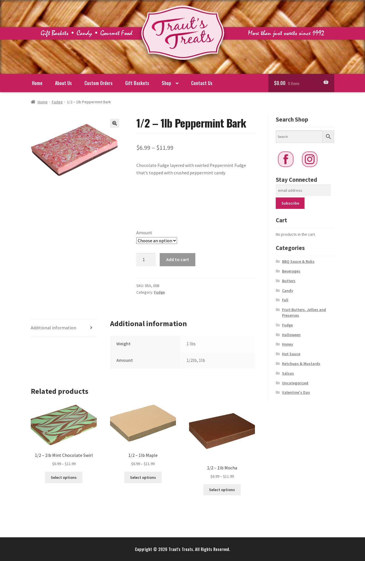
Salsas (288, 373)
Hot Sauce (291, 353)
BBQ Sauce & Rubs (298, 261)
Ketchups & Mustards (301, 363)
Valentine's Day (296, 392)
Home (37, 83)
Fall (285, 299)
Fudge (57, 101)
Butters (288, 280)
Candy (287, 290)
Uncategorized (295, 383)
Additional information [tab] (53, 327)
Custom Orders (98, 83)
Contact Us (201, 83)
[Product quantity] (146, 259)
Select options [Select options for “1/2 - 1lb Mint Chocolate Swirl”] (64, 477)
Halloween (291, 334)
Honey (287, 344)
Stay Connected (296, 179)
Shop (166, 83)
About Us (63, 83)
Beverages (291, 271)
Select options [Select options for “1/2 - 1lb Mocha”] (222, 489)
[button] (114, 123)
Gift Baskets (137, 83)
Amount (144, 232)
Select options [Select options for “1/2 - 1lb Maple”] (143, 477)
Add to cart (177, 259)
